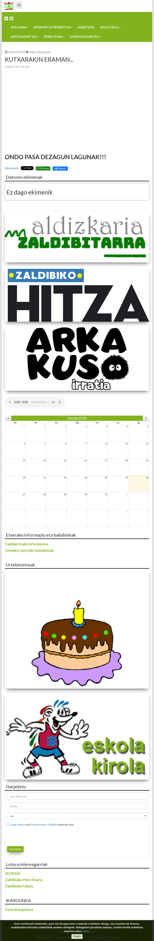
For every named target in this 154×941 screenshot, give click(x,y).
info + (86, 931)
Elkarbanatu (12, 168)
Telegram (60, 168)
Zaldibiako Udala (19, 886)
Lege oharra (17, 824)
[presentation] (30, 836)
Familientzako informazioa (26, 544)
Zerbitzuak (54, 36)
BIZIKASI (12, 873)
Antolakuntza (24, 36)
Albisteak (86, 27)
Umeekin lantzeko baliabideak (29, 550)
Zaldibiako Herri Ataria (23, 879)
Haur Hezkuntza (40, 52)
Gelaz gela (110, 27)
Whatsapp (43, 168)
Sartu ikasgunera (19, 909)
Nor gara (19, 27)
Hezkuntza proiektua (53, 27)
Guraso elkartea (85, 36)
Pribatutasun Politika (43, 824)
